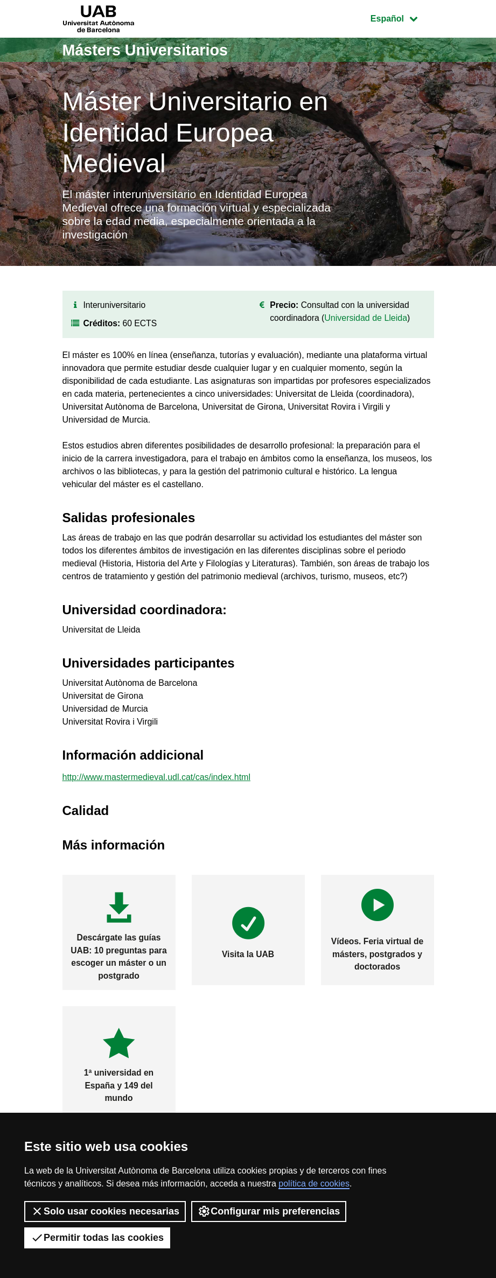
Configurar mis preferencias (269, 1211)
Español (402, 17)
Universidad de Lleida (367, 322)
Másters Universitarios (149, 50)
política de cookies (314, 1183)
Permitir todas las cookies (97, 1237)
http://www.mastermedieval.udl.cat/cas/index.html (156, 782)
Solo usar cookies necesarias (105, 1211)
